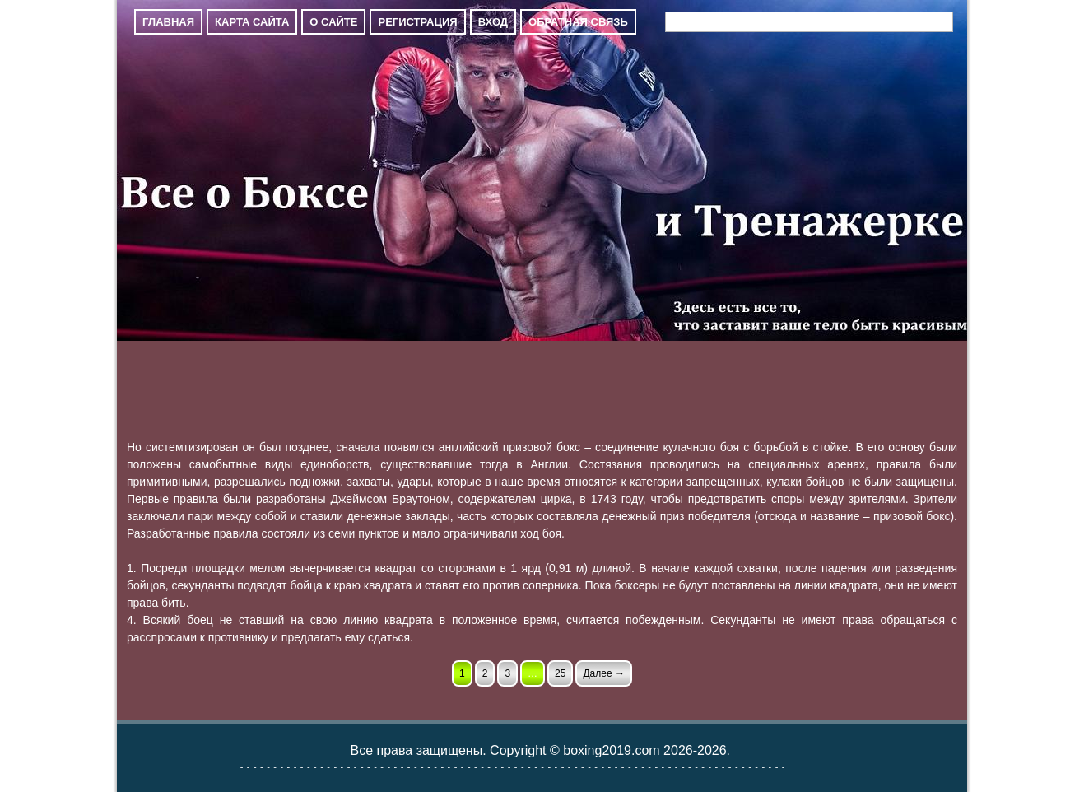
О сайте (333, 22)
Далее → (603, 673)
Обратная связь (578, 22)
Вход (493, 22)
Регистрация (417, 22)
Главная (168, 22)
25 (560, 673)
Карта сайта (252, 22)
